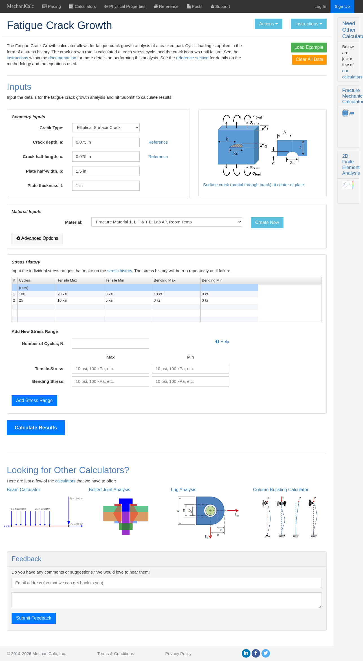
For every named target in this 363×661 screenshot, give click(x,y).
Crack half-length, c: (32, 162)
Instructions (245, 23)
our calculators (336, 33)
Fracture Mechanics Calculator (311, 47)
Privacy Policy (178, 653)
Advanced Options (37, 244)
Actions (205, 23)
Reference (130, 148)
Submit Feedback (33, 624)
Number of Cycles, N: (30, 349)
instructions (111, 57)
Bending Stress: (36, 387)
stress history (119, 276)
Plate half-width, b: (32, 177)
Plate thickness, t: (33, 191)
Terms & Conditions (115, 653)
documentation (156, 57)
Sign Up (342, 6)
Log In (320, 6)
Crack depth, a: (36, 148)
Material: (58, 228)
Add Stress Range (34, 406)
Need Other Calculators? (308, 23)
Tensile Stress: (37, 374)
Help (178, 347)
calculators (65, 486)
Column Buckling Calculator (233, 495)
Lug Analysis (152, 495)
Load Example (245, 47)
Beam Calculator (23, 495)
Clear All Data (246, 59)
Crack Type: (39, 133)
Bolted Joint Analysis (94, 495)
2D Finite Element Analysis (307, 114)
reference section (105, 63)
